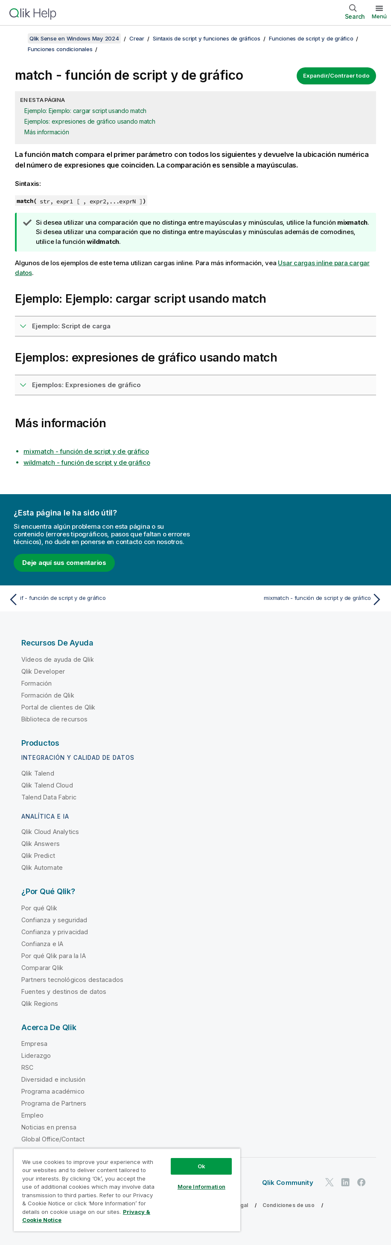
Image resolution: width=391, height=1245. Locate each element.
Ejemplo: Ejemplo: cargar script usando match (85, 110)
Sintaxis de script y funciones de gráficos (206, 38)
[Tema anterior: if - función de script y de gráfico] (99, 599)
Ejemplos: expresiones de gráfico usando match (89, 121)
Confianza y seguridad (54, 920)
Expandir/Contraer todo (336, 75)
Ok (201, 1166)
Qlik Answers (40, 843)
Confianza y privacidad (54, 931)
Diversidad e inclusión (53, 1079)
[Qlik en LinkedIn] (345, 1182)
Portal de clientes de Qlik (58, 707)
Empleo (32, 1115)
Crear (136, 38)
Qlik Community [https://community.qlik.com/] (287, 1182)
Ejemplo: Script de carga (71, 326)
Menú (379, 16)
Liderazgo (36, 1055)
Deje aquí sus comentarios (64, 563)
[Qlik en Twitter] (329, 1182)
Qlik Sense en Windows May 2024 (74, 38)
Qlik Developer (43, 671)
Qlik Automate (42, 867)
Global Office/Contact (53, 1139)
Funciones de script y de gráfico (311, 38)
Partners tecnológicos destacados (72, 979)
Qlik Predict (38, 855)
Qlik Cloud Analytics (50, 831)
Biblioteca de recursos (54, 719)
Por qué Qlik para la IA (53, 955)
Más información (46, 132)
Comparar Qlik (42, 967)
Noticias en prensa (48, 1127)
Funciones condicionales (60, 49)
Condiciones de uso (289, 1205)
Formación (36, 683)
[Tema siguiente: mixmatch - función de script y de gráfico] (292, 599)
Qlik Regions (39, 1003)
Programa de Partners (53, 1103)
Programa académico (53, 1091)
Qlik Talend (37, 773)
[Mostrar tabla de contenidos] (17, 38)
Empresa (34, 1043)
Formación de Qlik (47, 695)
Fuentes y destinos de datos (63, 991)
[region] (127, 1189)
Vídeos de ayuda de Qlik (57, 659)
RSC (27, 1067)
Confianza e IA (42, 943)
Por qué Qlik (39, 908)
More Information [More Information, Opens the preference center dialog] (201, 1186)
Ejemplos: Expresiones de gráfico (86, 385)
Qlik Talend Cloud (47, 785)
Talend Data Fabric (48, 797)
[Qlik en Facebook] (361, 1182)
